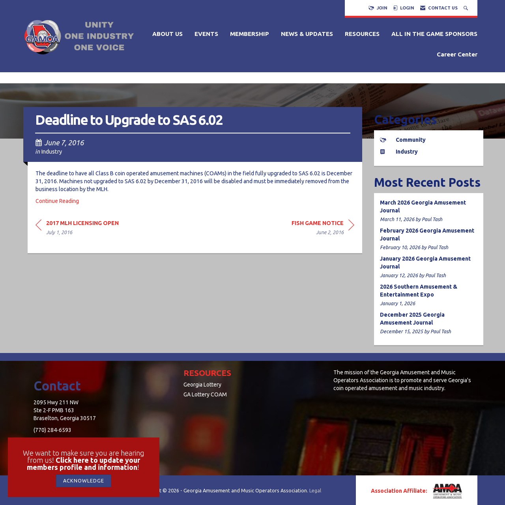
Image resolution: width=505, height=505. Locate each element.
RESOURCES (362, 33)
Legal (315, 490)
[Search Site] (466, 8)
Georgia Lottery (202, 384)
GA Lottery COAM (205, 394)
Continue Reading (57, 201)
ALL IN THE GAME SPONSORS (434, 33)
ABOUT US (167, 33)
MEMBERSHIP (249, 33)
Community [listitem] (403, 140)
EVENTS (206, 33)
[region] (323, 228)
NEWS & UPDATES (307, 33)
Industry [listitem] (399, 151)
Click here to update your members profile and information (83, 463)
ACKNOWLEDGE (83, 480)
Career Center (457, 54)
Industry (51, 151)
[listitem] (429, 211)
